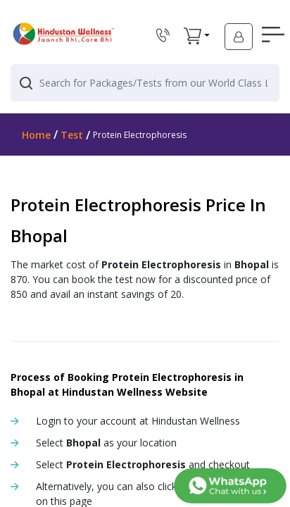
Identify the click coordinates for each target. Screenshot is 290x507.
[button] (192, 36)
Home (36, 135)
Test (72, 135)
